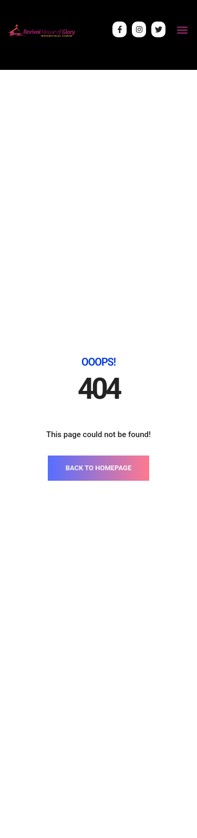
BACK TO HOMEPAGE (98, 468)
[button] (182, 29)
